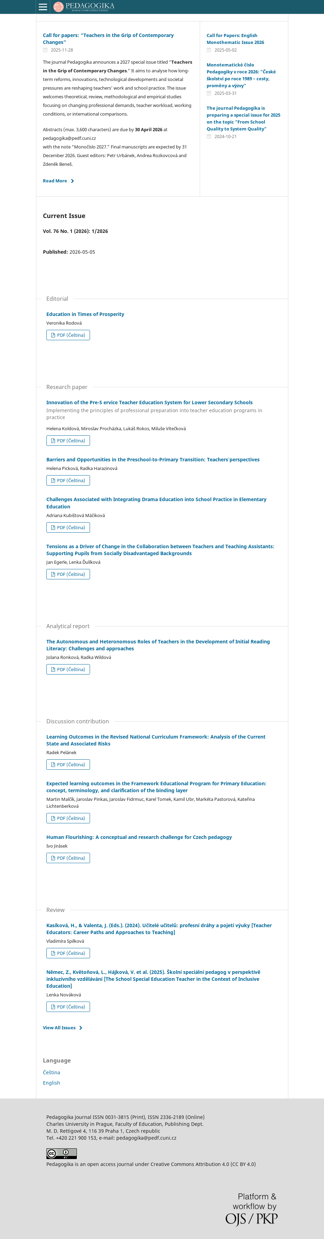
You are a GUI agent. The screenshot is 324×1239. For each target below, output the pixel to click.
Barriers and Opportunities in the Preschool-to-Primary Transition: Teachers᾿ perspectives (153, 459)
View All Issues (59, 1027)
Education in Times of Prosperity (85, 314)
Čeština (51, 1072)
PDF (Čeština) (70, 335)
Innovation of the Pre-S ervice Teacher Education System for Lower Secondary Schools (162, 410)
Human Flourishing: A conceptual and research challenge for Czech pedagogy (139, 837)
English (51, 1082)
